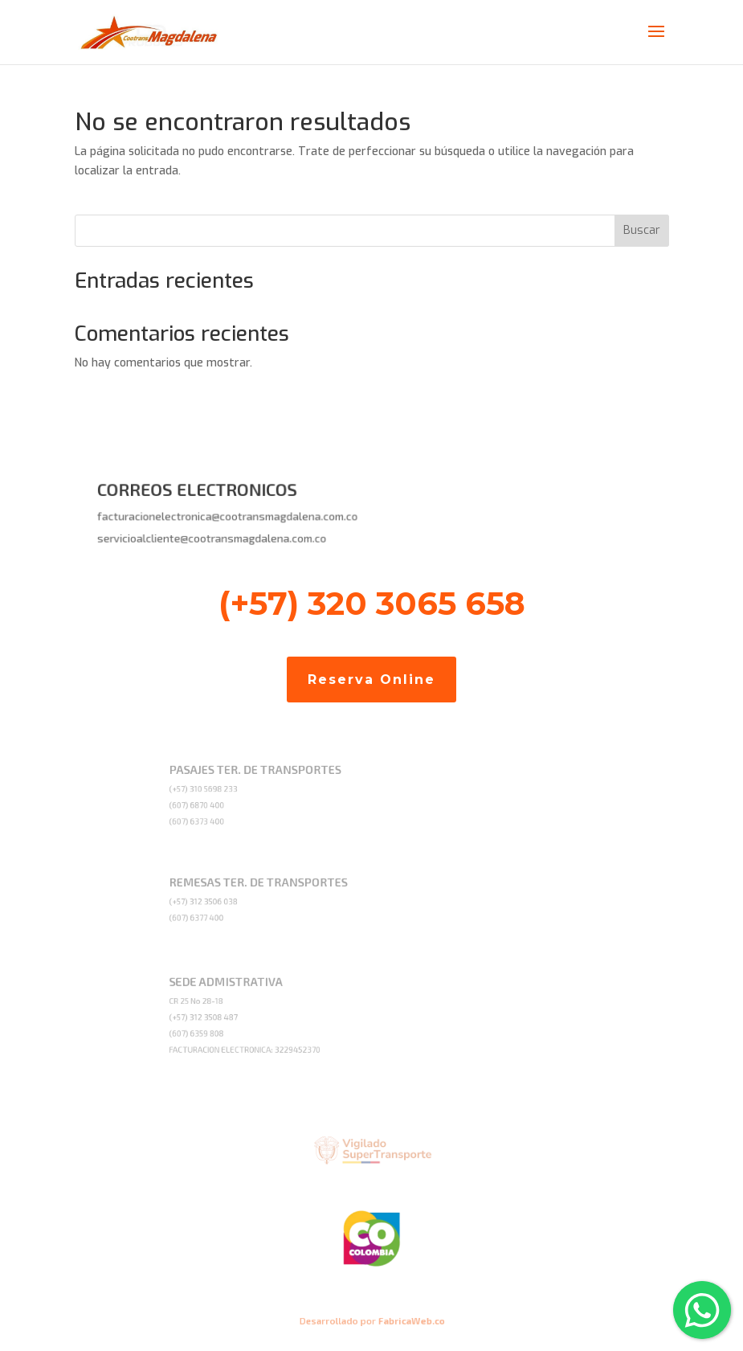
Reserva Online (371, 679)
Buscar (641, 230)
